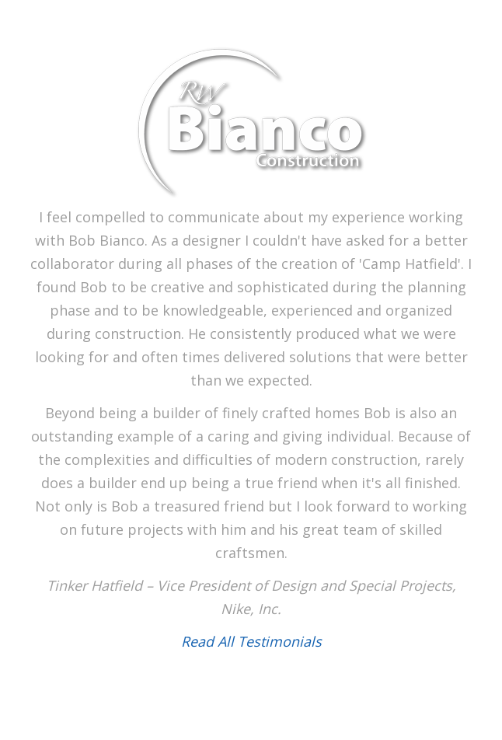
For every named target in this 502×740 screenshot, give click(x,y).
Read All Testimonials (251, 641)
